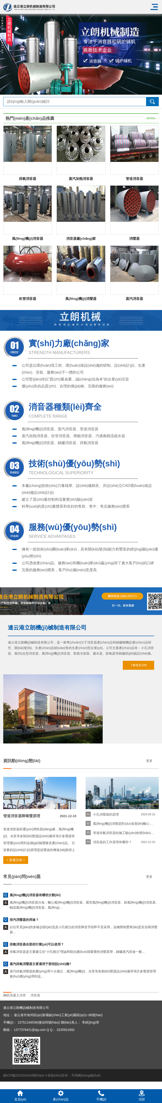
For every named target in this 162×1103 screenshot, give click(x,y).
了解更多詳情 (138, 665)
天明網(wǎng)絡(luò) (85, 1075)
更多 (149, 761)
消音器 (35, 995)
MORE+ (151, 118)
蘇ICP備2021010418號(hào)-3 (25, 1075)
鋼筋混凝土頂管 (14, 995)
